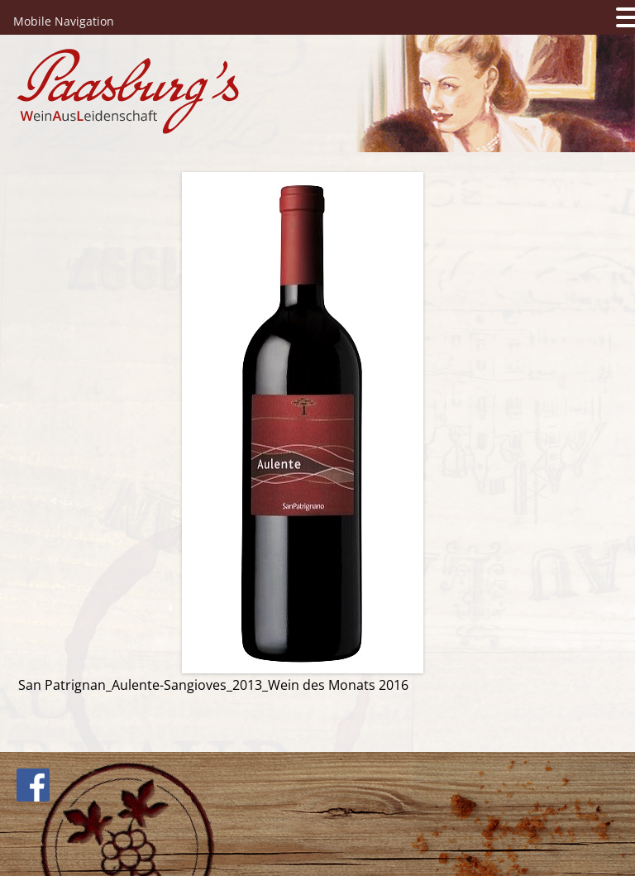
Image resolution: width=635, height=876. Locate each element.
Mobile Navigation (63, 21)
